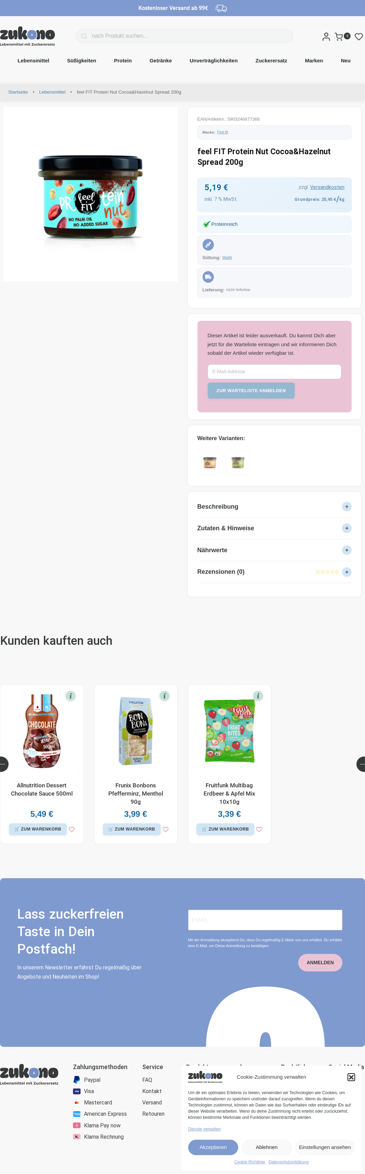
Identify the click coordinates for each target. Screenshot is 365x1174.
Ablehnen (266, 1147)
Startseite (18, 92)
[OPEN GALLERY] (90, 194)
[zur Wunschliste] (42, 847)
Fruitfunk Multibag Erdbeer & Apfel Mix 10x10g (229, 800)
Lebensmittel (52, 92)
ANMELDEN (320, 980)
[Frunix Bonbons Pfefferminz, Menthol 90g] (136, 737)
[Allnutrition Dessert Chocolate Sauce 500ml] (42, 737)
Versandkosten (327, 187)
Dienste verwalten (204, 1129)
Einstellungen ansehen (325, 1147)
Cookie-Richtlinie (249, 1162)
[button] (351, 1077)
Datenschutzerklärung (289, 1162)
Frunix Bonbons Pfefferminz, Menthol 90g (135, 800)
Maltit (227, 257)
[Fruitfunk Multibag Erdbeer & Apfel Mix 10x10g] (230, 737)
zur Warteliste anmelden (251, 390)
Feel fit (222, 132)
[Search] (74, 36)
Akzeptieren (213, 1147)
